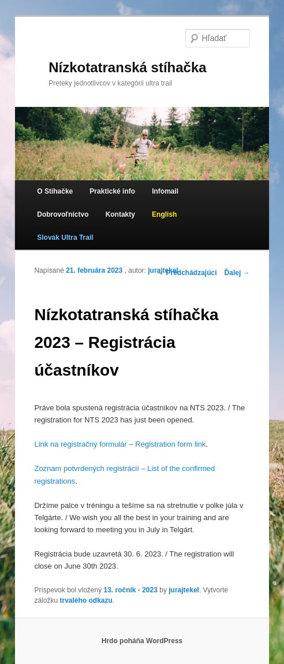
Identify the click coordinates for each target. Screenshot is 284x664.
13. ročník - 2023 (131, 590)
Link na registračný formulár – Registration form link (119, 444)
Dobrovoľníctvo (62, 214)
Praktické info (112, 191)
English (164, 214)
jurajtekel (163, 270)
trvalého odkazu (85, 600)
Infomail (165, 191)
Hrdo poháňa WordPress (142, 641)
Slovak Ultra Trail (65, 237)
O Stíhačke (55, 191)
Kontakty (120, 214)
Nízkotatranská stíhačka (127, 67)
